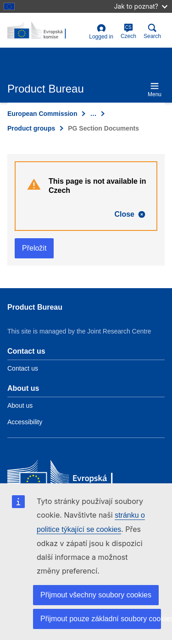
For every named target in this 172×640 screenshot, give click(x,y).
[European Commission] (73, 477)
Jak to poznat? (140, 6)
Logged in (101, 32)
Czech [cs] (128, 31)
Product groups (31, 128)
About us (20, 405)
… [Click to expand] (93, 113)
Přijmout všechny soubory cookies (95, 595)
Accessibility (24, 422)
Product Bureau (34, 307)
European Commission (42, 113)
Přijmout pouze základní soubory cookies (100, 619)
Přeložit (34, 248)
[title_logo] (46, 31)
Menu (154, 90)
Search (152, 31)
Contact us (22, 368)
